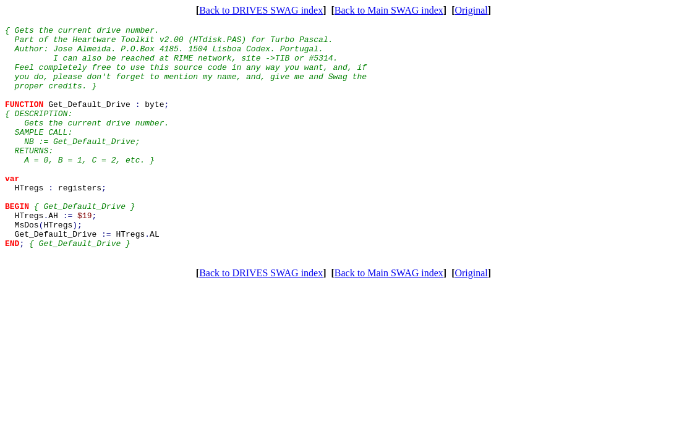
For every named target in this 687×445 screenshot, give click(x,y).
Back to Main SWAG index (389, 10)
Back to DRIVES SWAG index (261, 10)
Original (470, 10)
